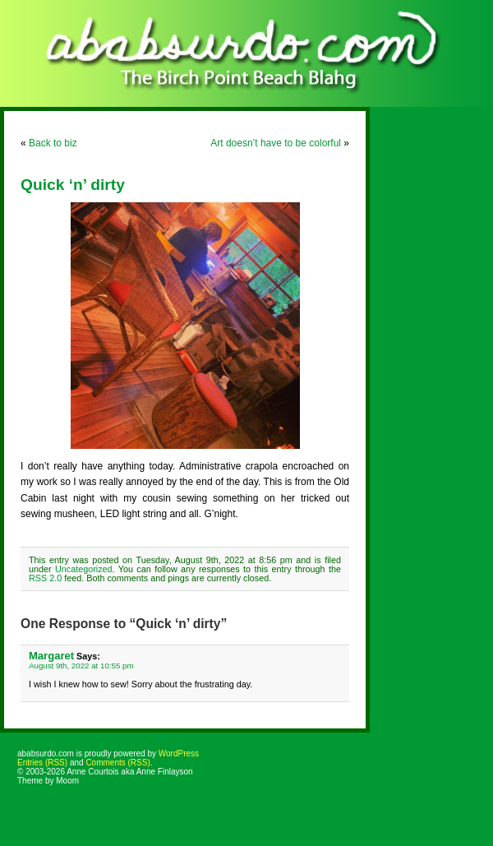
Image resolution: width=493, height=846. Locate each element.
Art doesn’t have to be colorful (275, 143)
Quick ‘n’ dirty (73, 184)
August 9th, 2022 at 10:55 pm (81, 665)
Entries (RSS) (42, 762)
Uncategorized (84, 569)
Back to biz (53, 143)
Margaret (51, 656)
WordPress (179, 753)
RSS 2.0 (45, 578)
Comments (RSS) (117, 762)
